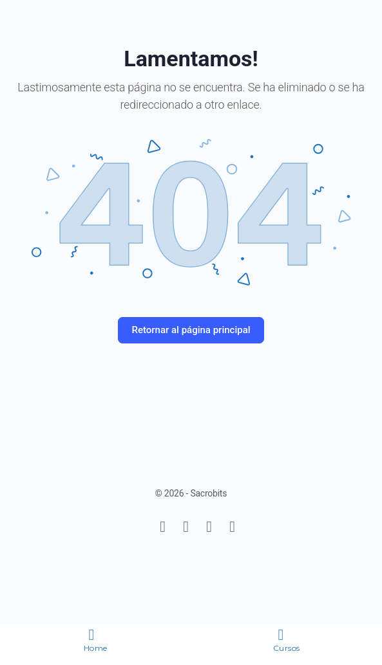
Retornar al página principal (190, 330)
